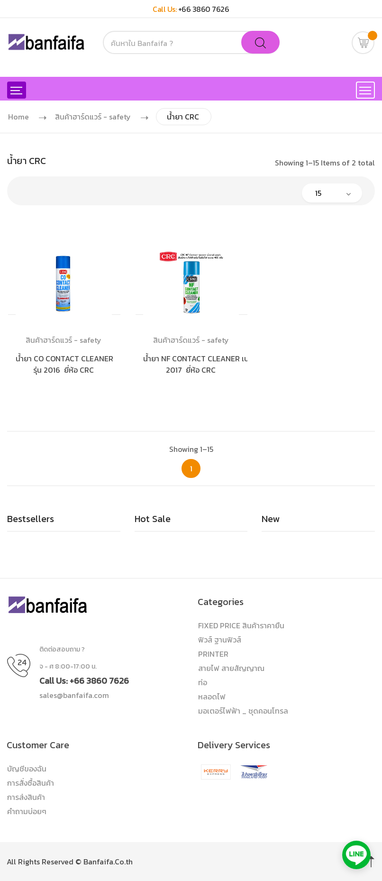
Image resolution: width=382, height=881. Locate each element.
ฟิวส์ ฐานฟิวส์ (219, 639)
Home (18, 116)
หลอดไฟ (212, 696)
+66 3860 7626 (203, 9)
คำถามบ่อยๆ (26, 811)
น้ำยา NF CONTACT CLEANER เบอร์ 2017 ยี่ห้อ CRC (200, 364)
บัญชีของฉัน (26, 768)
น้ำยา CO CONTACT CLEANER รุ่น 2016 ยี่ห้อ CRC (65, 364)
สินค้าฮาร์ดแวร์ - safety (93, 116)
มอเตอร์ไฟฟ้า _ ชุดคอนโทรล (243, 710)
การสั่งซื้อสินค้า (30, 783)
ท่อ (202, 682)
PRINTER (213, 654)
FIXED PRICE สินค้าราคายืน (241, 625)
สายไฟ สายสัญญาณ (231, 668)
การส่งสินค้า (26, 797)
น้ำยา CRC (183, 116)
